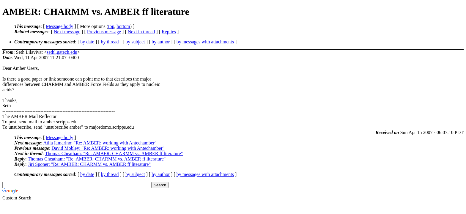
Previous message (104, 31)
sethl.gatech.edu (62, 52)
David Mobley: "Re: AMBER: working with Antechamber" (107, 148)
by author (161, 41)
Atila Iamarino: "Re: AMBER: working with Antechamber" (100, 142)
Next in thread (141, 31)
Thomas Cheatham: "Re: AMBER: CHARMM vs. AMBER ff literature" (114, 153)
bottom (123, 26)
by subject (135, 41)
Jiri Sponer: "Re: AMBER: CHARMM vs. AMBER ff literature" (89, 164)
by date (87, 41)
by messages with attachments (205, 41)
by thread (110, 41)
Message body (59, 26)
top (111, 26)
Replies (169, 31)
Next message (67, 31)
